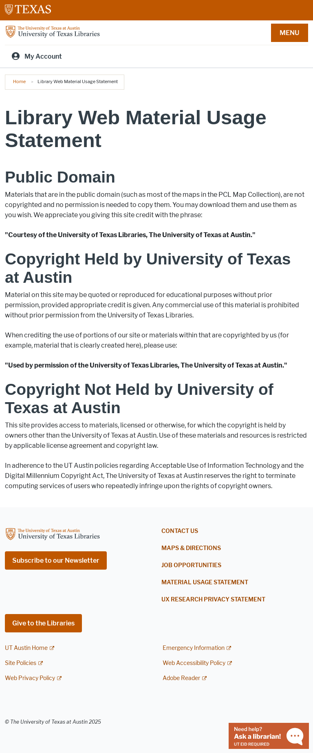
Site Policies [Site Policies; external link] (20, 663)
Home (19, 81)
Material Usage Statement (204, 582)
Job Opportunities (191, 565)
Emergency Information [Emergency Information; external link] (194, 648)
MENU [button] (289, 33)
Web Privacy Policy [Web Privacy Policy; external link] (30, 678)
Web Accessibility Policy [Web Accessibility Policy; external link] (194, 663)
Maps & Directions (191, 548)
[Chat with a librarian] (269, 735)
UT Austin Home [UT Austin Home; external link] (26, 648)
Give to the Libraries (43, 623)
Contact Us (179, 531)
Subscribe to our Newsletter (55, 560)
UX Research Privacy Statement (213, 599)
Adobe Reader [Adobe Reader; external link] (181, 678)
